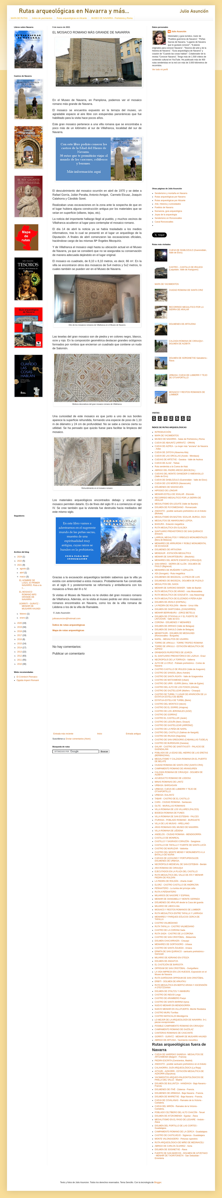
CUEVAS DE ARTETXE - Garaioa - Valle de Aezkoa (179, 459)
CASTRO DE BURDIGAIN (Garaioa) (172, 743)
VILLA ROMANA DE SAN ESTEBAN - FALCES (177, 816)
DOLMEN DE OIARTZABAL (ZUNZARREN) (175, 609)
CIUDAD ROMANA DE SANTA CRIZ (186, 290)
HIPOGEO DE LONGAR (166, 490)
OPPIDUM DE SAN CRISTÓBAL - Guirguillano (176, 968)
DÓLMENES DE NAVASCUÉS (169, 487)
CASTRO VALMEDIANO (166, 923)
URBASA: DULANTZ (164, 795)
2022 (20, 561)
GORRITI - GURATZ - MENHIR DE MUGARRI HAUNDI (29, 606)
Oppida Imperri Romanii (28, 680)
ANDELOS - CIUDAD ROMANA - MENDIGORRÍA (178, 834)
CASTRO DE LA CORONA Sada (170, 930)
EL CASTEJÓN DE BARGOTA (169, 964)
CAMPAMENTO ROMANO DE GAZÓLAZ (174, 1029)
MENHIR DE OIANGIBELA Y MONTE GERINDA (177, 899)
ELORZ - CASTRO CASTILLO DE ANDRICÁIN (177, 885)
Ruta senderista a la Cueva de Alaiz (171, 466)
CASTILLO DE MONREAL (167, 838)
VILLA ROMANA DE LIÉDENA (169, 830)
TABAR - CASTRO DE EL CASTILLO (172, 798)
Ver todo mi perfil (160, 69)
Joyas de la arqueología (166, 214)
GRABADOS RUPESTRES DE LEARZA (173, 652)
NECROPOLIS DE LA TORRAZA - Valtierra (175, 659)
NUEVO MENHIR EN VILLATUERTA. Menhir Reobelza (180, 1009)
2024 (20, 556)
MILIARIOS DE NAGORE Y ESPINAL (172, 895)
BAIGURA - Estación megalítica (169, 524)
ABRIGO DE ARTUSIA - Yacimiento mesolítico (176, 1040)
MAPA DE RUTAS (19, 18)
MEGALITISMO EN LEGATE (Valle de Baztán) (176, 504)
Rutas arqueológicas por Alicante (170, 200)
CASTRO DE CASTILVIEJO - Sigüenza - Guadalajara (180, 1135)
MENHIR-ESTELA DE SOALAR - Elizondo (174, 494)
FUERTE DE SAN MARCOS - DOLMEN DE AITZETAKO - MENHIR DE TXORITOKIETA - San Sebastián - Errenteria (181, 1155)
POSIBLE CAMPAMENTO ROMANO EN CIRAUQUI (179, 1026)
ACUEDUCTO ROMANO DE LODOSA (173, 778)
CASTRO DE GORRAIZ (166, 714)
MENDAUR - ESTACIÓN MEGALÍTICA (173, 553)
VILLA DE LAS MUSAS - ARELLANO (172, 823)
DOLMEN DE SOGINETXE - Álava (171, 1149)
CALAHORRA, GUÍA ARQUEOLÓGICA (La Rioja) (178, 1068)
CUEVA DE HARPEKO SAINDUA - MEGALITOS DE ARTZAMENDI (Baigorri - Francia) (179, 1055)
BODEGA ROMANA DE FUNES (169, 813)
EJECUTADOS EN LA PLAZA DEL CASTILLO (176, 871)
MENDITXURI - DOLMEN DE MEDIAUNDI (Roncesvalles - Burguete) (174, 634)
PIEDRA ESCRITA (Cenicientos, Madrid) (173, 1060)
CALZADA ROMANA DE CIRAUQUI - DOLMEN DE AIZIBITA (186, 342)
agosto (23, 568)
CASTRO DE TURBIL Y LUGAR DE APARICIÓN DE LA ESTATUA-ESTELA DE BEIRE (180, 695)
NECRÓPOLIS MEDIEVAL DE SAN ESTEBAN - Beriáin (181, 864)
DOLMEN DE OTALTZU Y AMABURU (172, 991)
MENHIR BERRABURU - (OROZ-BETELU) (175, 613)
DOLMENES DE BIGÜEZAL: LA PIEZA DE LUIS (177, 577)
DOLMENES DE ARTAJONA (182, 324)
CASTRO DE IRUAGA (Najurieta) (170, 736)
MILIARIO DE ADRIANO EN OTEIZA (172, 957)
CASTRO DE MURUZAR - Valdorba (171, 848)
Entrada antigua (133, 733)
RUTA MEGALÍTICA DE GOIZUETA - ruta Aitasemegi (179, 595)
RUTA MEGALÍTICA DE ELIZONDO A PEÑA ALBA (178, 598)
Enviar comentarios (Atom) (78, 739)
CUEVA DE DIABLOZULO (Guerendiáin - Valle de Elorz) (181, 480)
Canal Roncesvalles (164, 222)
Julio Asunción (178, 31)
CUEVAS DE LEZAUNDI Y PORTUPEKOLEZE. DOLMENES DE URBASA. (177, 859)
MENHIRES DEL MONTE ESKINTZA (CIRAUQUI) (178, 560)
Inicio (99, 733)
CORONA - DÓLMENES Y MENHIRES (173, 622)
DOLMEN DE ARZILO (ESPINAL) (170, 602)
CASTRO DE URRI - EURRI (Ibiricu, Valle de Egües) (179, 683)
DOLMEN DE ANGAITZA (166, 961)
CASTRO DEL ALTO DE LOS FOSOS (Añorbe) (177, 687)
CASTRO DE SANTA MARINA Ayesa (172, 1002)
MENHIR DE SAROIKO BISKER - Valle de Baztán (178, 588)
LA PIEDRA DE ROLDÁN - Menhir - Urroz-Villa (176, 605)
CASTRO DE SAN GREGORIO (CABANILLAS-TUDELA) (181, 739)
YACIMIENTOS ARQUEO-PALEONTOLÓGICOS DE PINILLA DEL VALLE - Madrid (179, 1078)
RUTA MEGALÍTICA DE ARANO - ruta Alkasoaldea (178, 591)
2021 (20, 565)
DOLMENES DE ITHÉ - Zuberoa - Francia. (174, 1089)
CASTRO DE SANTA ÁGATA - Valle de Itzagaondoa (179, 676)
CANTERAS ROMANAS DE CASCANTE (174, 1033)
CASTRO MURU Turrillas (166, 1012)
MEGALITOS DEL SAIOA (166, 584)
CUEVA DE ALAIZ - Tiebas (167, 463)
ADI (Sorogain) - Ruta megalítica (170, 573)
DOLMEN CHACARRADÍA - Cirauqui (172, 941)
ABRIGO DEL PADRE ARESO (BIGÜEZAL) (175, 470)
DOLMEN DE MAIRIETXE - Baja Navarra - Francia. (179, 1096)
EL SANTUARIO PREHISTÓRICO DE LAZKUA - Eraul (180, 656)
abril (22, 572)
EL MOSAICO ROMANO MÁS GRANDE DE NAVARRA (27, 596)
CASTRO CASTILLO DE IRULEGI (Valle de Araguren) (180, 669)
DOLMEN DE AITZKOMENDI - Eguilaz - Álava (176, 1116)
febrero (23, 614)
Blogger (157, 1182)
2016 (20, 639)
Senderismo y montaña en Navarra (171, 193)
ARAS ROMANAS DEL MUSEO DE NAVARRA (176, 827)
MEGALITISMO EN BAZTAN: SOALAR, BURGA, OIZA (180, 517)
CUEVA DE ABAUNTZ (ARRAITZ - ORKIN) (175, 443)
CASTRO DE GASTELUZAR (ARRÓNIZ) (174, 725)
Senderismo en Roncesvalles (168, 218)
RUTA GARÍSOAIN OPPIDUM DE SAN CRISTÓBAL (179, 978)
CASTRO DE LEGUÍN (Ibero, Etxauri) (172, 722)
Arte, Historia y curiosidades (168, 204)
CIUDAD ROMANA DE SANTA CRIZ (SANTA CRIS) (179, 765)
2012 (20, 656)
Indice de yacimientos (42, 18)
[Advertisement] (24, 456)
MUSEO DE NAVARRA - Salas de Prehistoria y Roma (180, 439)
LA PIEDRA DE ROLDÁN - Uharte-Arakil (173, 881)
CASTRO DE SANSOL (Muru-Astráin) (172, 673)
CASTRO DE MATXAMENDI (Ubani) (172, 680)
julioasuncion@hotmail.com (66, 618)
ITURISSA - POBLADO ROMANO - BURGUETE (177, 820)
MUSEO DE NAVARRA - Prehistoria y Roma (112, 18)
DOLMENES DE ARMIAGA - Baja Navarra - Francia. (179, 1093)
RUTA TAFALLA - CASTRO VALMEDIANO (174, 926)
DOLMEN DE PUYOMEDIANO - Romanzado (176, 507)
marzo (23, 576)
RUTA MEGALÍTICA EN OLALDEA (171, 527)
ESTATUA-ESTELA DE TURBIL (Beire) (173, 700)
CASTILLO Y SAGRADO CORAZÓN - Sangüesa (177, 841)
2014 (20, 647)
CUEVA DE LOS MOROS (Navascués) (173, 483)
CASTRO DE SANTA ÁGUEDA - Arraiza (173, 948)
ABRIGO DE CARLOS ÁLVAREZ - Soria (173, 1146)
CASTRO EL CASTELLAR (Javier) (171, 718)
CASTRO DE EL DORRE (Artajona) (171, 707)
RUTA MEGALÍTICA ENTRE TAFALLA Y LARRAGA (179, 913)
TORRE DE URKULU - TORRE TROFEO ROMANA (179, 643)
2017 (20, 635)
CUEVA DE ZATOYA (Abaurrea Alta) (171, 452)
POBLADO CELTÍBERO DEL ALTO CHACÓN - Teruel (180, 1112)
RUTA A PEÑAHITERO (165, 892)
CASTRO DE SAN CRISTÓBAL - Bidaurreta (175, 937)
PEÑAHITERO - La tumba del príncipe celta (175, 888)
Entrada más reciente (63, 733)
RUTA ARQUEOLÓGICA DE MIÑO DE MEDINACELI (179, 1142)
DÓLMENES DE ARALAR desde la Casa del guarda (179, 902)
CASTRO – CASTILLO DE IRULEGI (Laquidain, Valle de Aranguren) (186, 268)
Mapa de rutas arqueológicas (68, 630)
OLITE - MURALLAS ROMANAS (170, 806)
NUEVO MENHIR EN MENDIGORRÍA (172, 1005)
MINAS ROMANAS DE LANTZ (169, 782)
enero (23, 618)
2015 (20, 643)
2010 (20, 664)
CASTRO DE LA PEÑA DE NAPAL (171, 729)
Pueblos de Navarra (164, 207)
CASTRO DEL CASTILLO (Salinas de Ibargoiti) (177, 732)
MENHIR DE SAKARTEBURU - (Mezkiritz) (174, 556)
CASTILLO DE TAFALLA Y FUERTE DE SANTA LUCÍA (180, 845)
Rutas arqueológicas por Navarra (170, 197)
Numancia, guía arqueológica (168, 211)
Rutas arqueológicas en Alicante (72, 18)
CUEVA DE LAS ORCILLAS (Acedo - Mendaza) (177, 456)
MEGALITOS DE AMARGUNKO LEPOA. (174, 520)
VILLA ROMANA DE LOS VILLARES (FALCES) (177, 809)
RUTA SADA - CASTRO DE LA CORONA (174, 933)
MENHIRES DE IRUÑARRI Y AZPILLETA (174, 570)
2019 (20, 627)
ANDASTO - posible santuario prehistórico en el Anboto (180, 1064)
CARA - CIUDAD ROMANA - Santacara (173, 802)
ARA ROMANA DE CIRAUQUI (169, 868)
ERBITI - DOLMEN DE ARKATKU (170, 981)
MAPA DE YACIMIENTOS (167, 284)
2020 (20, 623)
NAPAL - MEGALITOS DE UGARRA (171, 639)
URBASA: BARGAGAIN (166, 785)
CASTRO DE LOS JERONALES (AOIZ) (173, 711)
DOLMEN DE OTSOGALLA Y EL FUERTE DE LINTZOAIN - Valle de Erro (176, 617)
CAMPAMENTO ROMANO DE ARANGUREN (176, 768)
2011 (20, 660)
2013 (20, 652)
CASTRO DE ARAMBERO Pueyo (170, 998)
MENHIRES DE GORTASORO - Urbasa (173, 944)
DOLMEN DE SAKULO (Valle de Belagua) (174, 629)
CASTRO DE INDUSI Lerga (168, 995)
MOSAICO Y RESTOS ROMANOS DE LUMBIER (177, 909)
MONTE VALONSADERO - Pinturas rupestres (176, 1139)
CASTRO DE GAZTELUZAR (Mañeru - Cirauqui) (177, 690)
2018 (20, 631)
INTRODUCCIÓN (163, 432)
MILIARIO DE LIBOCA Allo (167, 906)
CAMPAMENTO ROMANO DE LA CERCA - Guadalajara (181, 1131)
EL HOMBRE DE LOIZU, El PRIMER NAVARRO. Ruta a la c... (30, 584)
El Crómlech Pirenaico (27, 677)
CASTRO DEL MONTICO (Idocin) (170, 704)
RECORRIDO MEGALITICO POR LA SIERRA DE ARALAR (186, 308)
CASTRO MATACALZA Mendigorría (171, 1016)
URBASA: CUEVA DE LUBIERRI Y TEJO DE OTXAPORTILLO (188, 376)
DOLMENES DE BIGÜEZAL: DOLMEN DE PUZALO (179, 580)
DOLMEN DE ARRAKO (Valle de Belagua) (174, 626)
